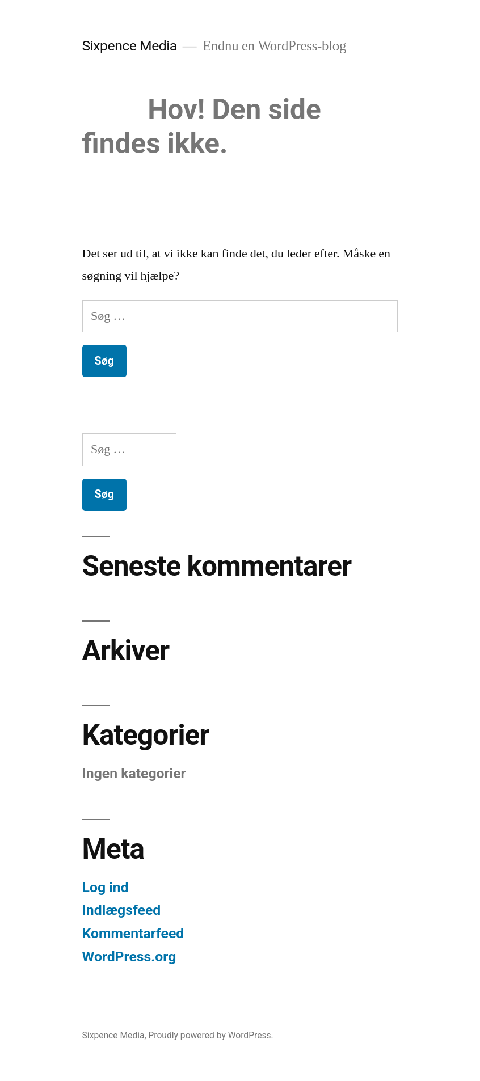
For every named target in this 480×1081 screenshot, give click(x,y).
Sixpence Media (129, 45)
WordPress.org (129, 956)
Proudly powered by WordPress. (210, 1035)
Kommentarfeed (133, 933)
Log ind (105, 887)
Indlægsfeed (121, 910)
